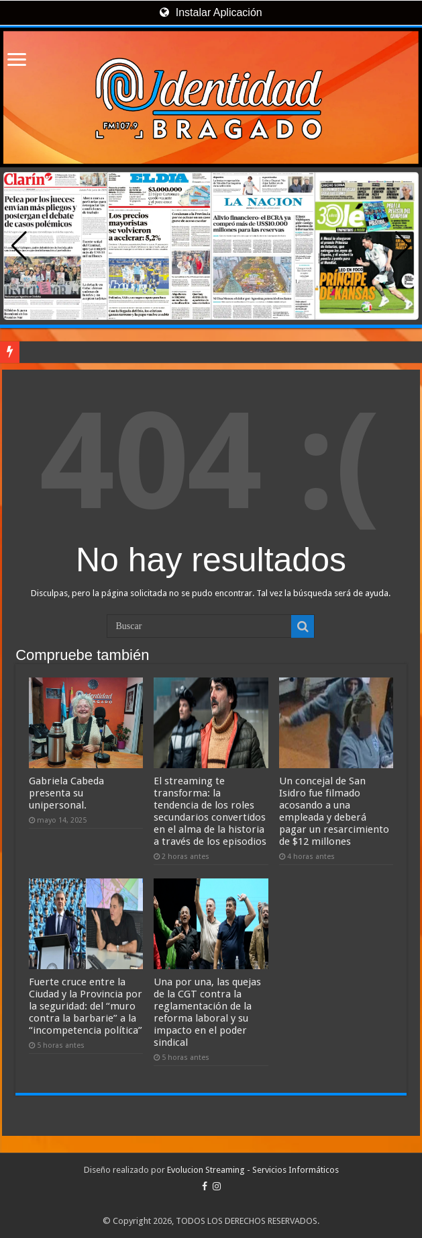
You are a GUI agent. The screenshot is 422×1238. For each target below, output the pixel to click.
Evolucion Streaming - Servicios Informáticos (253, 1170)
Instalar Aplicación (211, 12)
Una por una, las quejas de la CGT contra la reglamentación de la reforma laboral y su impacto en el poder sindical (207, 1012)
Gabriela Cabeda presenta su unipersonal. (66, 793)
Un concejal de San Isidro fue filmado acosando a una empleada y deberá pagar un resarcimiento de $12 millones (334, 811)
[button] (403, 246)
